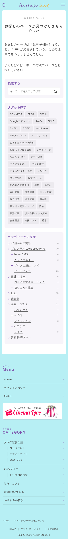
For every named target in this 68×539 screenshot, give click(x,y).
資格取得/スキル (35, 337)
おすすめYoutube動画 (22, 142)
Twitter (8, 396)
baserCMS (36, 254)
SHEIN (14, 128)
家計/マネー (35, 276)
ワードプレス (36, 270)
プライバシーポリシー (32, 529)
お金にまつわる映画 (21, 149)
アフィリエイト (39, 135)
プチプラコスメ (18, 164)
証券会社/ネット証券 (36, 213)
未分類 (35, 298)
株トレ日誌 (46, 192)
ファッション (36, 320)
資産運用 (15, 220)
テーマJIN (36, 157)
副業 (36, 185)
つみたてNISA (18, 157)
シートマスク (44, 149)
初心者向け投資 (36, 287)
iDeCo (39, 121)
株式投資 (15, 199)
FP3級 (43, 114)
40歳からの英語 (35, 243)
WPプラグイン (18, 135)
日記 (35, 293)
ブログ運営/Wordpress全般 (35, 248)
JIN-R (51, 121)
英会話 (43, 199)
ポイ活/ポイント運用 (21, 171)
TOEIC (27, 128)
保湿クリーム (35, 178)
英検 (41, 206)
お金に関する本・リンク (36, 281)
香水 (44, 220)
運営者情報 (53, 529)
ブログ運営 (38, 164)
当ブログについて (15, 388)
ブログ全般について (36, 265)
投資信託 (29, 192)
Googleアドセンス (20, 121)
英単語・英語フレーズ (22, 206)
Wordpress (42, 128)
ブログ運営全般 (13, 442)
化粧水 (48, 185)
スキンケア (36, 309)
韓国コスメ (31, 220)
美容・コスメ (35, 304)
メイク (36, 331)
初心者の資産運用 (19, 185)
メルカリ (42, 171)
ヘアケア (36, 326)
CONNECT (16, 114)
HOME (8, 379)
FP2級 (31, 114)
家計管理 (15, 192)
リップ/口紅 (16, 178)
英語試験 (15, 213)
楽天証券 (29, 199)
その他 (36, 315)
